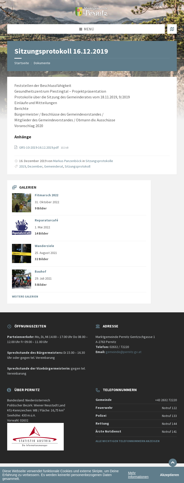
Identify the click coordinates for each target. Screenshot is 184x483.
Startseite (21, 63)
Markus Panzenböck (67, 161)
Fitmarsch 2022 (46, 195)
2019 (22, 166)
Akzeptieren (169, 475)
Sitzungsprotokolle (99, 161)
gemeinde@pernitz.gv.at (123, 352)
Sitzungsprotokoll (77, 166)
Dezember (35, 166)
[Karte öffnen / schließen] (172, 29)
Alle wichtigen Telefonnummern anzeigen (128, 441)
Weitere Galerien (25, 296)
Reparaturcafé (46, 220)
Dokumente (42, 63)
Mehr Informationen (138, 475)
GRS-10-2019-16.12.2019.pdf (39, 147)
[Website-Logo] (92, 14)
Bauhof (40, 271)
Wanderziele (44, 246)
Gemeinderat (53, 166)
